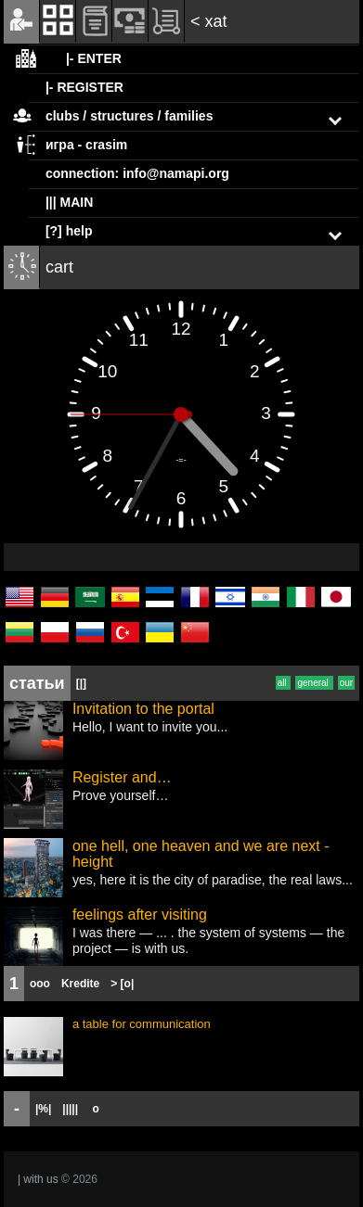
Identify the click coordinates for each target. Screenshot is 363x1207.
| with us (38, 1179)
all (284, 683)
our (346, 683)
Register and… (122, 777)
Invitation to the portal (143, 709)
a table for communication (141, 1024)
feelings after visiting (139, 914)
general (314, 683)
